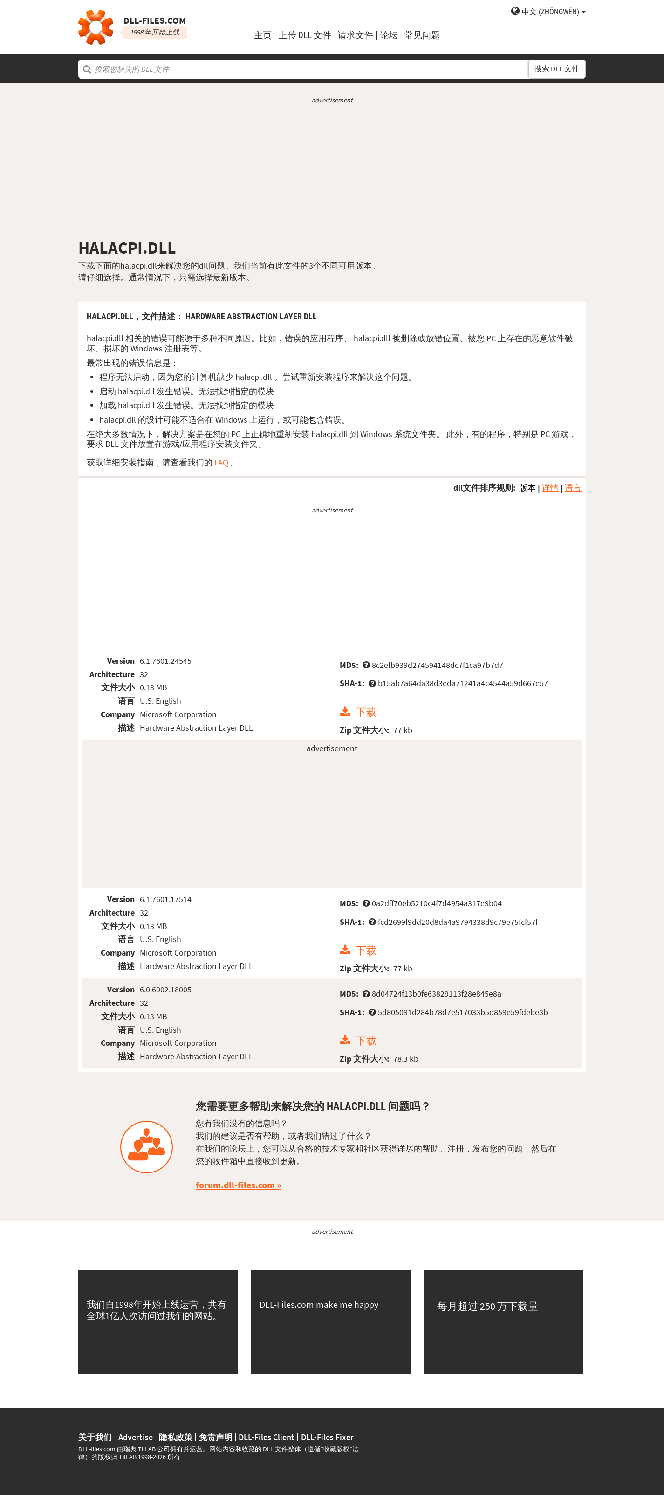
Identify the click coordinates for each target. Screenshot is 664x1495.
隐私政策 (175, 1437)
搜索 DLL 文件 (556, 68)
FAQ (221, 462)
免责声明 (216, 1437)
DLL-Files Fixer (327, 1437)
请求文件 (355, 35)
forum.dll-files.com (235, 1185)
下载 (366, 712)
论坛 (389, 35)
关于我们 (95, 1437)
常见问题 (422, 35)
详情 (550, 487)
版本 (527, 487)
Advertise (135, 1437)
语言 (573, 487)
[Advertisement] (332, 171)
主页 (263, 35)
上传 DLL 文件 (305, 35)
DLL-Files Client (266, 1437)
